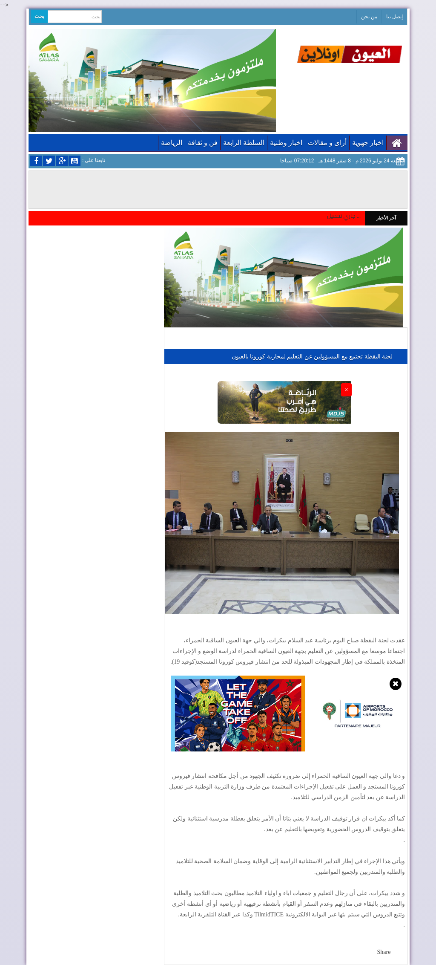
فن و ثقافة (203, 142)
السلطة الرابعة (243, 142)
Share (384, 952)
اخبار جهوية (368, 142)
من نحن (369, 17)
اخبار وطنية (286, 142)
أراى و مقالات (327, 142)
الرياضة (171, 142)
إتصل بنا (394, 17)
